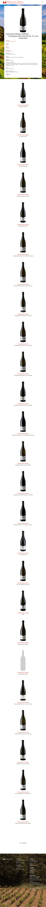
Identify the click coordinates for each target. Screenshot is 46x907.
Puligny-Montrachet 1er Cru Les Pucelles (23, 733)
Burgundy (8, 47)
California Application (35, 876)
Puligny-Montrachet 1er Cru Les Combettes (23, 703)
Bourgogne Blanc (23, 136)
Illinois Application (34, 878)
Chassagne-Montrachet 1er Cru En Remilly (23, 315)
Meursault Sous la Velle (23, 674)
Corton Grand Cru (23, 554)
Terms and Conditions (35, 888)
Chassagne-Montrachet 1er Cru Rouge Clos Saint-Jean (23, 435)
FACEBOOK (32, 869)
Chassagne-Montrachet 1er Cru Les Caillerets (23, 375)
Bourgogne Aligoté (23, 106)
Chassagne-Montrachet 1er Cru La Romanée (23, 345)
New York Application (35, 882)
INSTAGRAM (32, 870)
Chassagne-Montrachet (23, 226)
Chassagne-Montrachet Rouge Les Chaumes (23, 524)
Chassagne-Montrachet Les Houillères (23, 464)
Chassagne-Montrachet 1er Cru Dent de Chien (23, 285)
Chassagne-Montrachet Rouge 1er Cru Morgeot (23, 494)
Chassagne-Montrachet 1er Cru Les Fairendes (23, 405)
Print (9, 74)
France (7, 44)
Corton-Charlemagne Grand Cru (23, 584)
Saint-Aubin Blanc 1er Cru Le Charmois (23, 793)
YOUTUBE (32, 872)
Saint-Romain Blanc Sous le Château (23, 823)
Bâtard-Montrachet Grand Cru (23, 196)
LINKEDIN (32, 871)
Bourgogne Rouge (23, 166)
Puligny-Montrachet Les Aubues (23, 763)
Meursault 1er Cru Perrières (23, 644)
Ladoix (23, 614)
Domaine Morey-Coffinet (17, 34)
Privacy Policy (33, 889)
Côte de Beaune (9, 51)
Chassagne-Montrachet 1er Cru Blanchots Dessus (23, 255)
